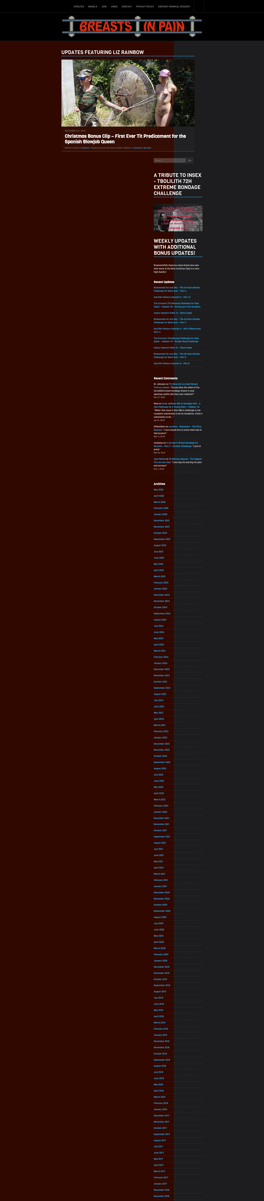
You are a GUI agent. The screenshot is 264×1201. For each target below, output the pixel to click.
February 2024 (187, 570)
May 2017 (184, 1086)
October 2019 (186, 901)
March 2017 (185, 1099)
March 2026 (185, 410)
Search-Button (199, 5)
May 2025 (184, 474)
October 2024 (186, 519)
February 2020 (187, 876)
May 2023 (184, 627)
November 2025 (187, 436)
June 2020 (184, 850)
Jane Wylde (185, 366)
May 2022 (184, 704)
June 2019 (184, 927)
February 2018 (186, 1029)
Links (114, 5)
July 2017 (184, 1074)
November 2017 (187, 1048)
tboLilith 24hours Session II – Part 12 (198, 195)
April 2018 (184, 1016)
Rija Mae (122, 152)
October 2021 (186, 748)
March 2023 (185, 640)
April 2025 (184, 480)
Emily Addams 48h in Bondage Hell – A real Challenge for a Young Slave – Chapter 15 (202, 312)
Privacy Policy (145, 5)
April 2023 (184, 633)
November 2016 (187, 1125)
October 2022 (186, 672)
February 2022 (186, 723)
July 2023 (184, 614)
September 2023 (188, 602)
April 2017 (184, 1093)
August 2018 (185, 991)
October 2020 (186, 825)
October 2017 (186, 1054)
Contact (127, 5)
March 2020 (185, 870)
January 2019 (186, 959)
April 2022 (184, 710)
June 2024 (184, 544)
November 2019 (187, 895)
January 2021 (186, 806)
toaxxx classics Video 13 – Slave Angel (199, 215)
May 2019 (184, 933)
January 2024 (186, 576)
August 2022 (185, 685)
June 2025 (184, 468)
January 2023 (186, 653)
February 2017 (186, 1106)
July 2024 (184, 538)
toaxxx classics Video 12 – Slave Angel (199, 251)
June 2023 (184, 621)
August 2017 (185, 1067)
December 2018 (187, 965)
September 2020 (188, 831)
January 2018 (186, 1035)
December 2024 (187, 506)
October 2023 (186, 595)
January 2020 (186, 882)
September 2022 (188, 678)
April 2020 (184, 863)
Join (104, 5)
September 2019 (187, 908)
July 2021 (184, 767)
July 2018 (184, 997)
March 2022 (185, 716)
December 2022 (187, 659)
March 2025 (185, 487)
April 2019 (184, 940)
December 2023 (187, 582)
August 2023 (185, 608)
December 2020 (187, 812)
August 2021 (185, 761)
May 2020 (184, 857)
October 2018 (186, 978)
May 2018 (184, 1010)
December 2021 (187, 736)
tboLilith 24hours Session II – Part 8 (198, 267)
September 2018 (187, 984)
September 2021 (187, 755)
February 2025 (186, 493)
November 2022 (187, 665)
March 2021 (185, 793)
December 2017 (187, 1042)
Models (92, 5)
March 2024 (185, 563)
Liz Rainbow (111, 152)
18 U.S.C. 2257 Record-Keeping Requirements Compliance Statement (144, 1195)
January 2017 (186, 1112)
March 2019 (185, 946)
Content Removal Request (174, 5)
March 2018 (185, 1023)
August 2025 (185, 455)
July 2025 (184, 461)
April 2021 (184, 787)
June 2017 (184, 1080)
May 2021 (184, 780)
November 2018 (187, 972)
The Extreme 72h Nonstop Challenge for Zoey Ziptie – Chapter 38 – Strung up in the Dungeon (203, 205)
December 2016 (187, 1118)
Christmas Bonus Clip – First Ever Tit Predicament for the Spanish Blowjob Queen (99, 143)
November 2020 (187, 818)
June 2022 (184, 697)
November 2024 (187, 512)
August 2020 (185, 838)
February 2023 (186, 646)
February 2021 (186, 799)
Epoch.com (212, 1162)
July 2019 (184, 921)
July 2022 (184, 691)
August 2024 (185, 531)
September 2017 (187, 1061)
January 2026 (186, 423)
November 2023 (187, 589)
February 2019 (186, 952)
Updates (79, 5)
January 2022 (186, 729)
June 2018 (184, 1003)
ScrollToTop (132, 1179)
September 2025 (188, 449)
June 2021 (184, 774)
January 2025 (186, 500)
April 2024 (184, 557)
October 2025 (186, 442)
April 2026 (184, 404)
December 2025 (187, 429)
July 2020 (184, 844)
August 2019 (185, 914)
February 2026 (186, 417)
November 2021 (187, 742)
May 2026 (184, 397)
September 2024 (188, 525)
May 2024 (184, 551)
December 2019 (187, 889)
